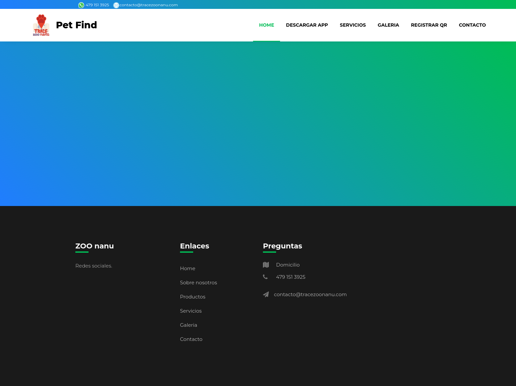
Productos (192, 297)
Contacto (472, 25)
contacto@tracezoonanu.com (145, 4)
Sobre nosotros (198, 282)
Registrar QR (429, 25)
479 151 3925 (93, 4)
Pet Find (76, 25)
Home (266, 25)
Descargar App (307, 25)
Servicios (353, 25)
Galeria (388, 25)
